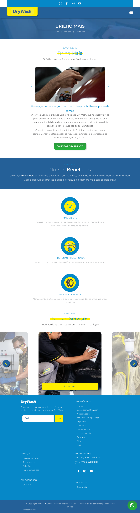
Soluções (27, 466)
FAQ (79, 445)
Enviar (59, 418)
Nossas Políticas (29, 510)
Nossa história (84, 414)
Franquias (81, 437)
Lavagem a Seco (31, 458)
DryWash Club (84, 433)
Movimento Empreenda (88, 418)
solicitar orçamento (70, 146)
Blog (79, 441)
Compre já (82, 487)
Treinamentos (83, 429)
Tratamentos (29, 462)
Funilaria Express (31, 470)
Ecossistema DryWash (87, 410)
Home (80, 406)
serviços (67, 32)
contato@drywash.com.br (87, 457)
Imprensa (81, 421)
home (56, 32)
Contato (27, 485)
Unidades (81, 425)
